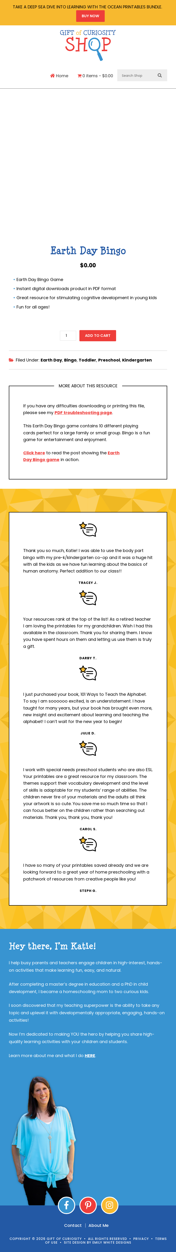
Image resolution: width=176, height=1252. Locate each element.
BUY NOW (90, 16)
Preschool (109, 358)
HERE (90, 1054)
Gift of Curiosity (88, 45)
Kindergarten (137, 358)
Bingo (70, 358)
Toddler (87, 358)
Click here (34, 451)
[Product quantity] (68, 334)
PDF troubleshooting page (83, 411)
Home (59, 75)
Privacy (141, 1236)
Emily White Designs (111, 1240)
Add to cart (98, 333)
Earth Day (51, 358)
